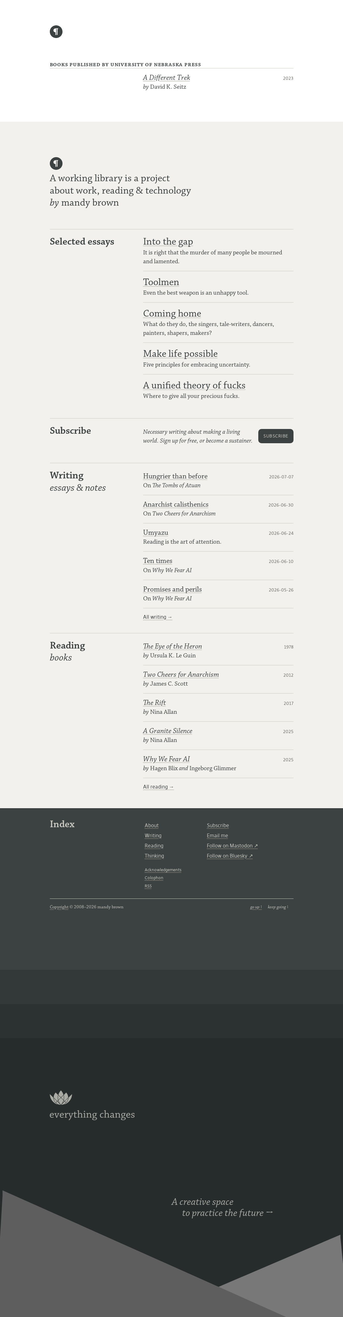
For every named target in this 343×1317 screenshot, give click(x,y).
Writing (153, 835)
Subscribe (218, 825)
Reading (154, 845)
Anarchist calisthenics (175, 504)
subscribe (275, 436)
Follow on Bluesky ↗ (230, 856)
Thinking (154, 856)
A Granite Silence (167, 731)
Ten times (157, 561)
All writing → (158, 617)
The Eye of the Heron (172, 646)
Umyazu (155, 532)
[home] (56, 36)
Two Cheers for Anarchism (181, 674)
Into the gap (168, 241)
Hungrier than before (175, 476)
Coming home (172, 313)
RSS (148, 886)
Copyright (59, 907)
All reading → (158, 786)
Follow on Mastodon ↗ (232, 845)
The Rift (154, 702)
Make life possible (180, 354)
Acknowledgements (163, 869)
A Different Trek (166, 77)
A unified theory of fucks (194, 385)
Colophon (154, 877)
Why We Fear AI (166, 759)
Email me (217, 835)
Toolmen (161, 282)
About (152, 825)
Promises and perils (172, 589)
